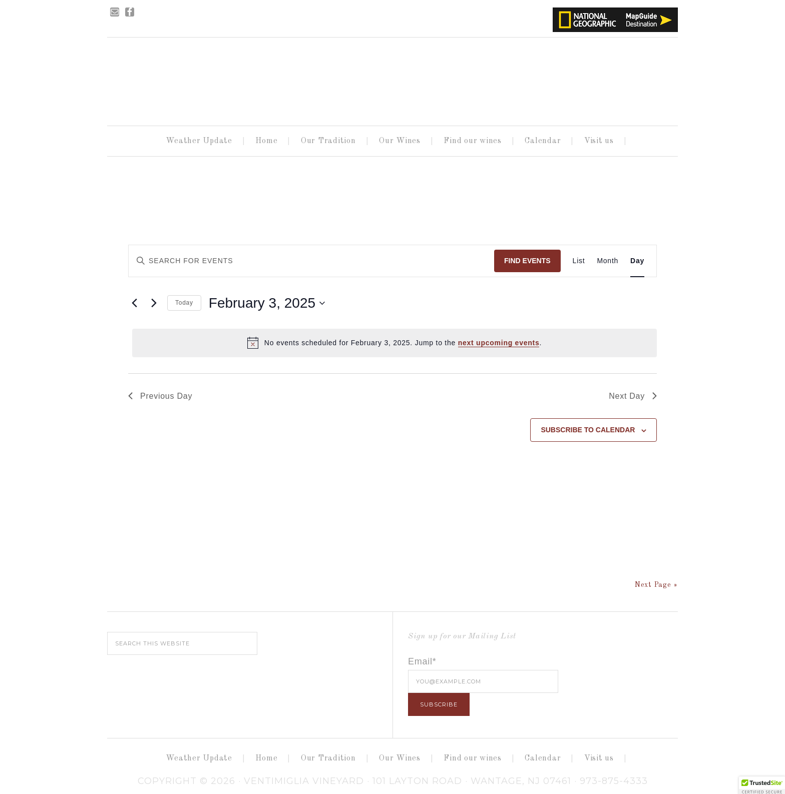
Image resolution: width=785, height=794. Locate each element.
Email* (422, 661)
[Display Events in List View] (579, 261)
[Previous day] (134, 303)
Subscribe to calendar (588, 430)
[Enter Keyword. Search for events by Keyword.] (204, 261)
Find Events (527, 261)
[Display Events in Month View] (607, 261)
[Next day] (154, 303)
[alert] (394, 343)
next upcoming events (499, 343)
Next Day (633, 396)
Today (184, 302)
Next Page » (656, 584)
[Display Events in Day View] (637, 261)
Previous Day (160, 396)
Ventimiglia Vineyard (392, 79)
